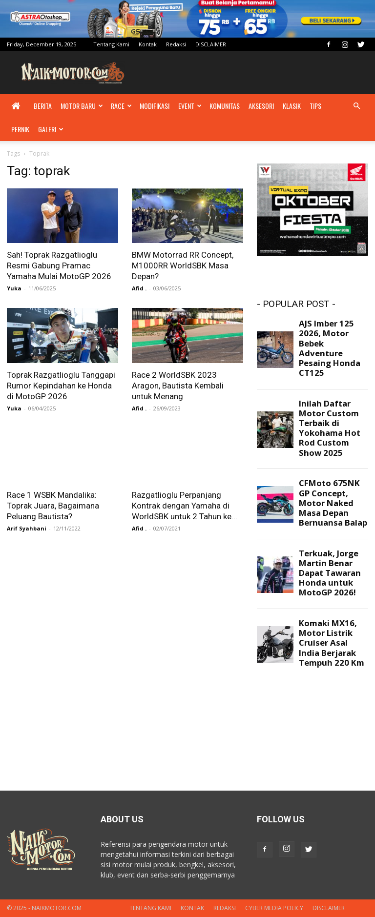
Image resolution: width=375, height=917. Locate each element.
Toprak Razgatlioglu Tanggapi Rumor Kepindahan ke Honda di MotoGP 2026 (61, 385)
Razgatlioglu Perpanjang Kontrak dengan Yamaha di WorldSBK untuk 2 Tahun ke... (184, 505)
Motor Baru (82, 106)
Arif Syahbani (26, 528)
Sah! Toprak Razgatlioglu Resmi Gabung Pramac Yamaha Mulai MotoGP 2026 (59, 265)
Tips (315, 106)
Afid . (139, 288)
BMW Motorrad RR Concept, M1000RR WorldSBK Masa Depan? (182, 265)
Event (190, 106)
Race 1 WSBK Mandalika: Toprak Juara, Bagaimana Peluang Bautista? (53, 505)
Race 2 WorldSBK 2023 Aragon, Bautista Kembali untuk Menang (178, 385)
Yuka (14, 288)
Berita (43, 106)
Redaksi (176, 44)
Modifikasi (154, 106)
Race (121, 106)
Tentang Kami (111, 44)
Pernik (20, 129)
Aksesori (261, 106)
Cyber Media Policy (274, 908)
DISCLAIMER (210, 44)
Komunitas (224, 106)
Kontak (148, 44)
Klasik (292, 106)
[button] (356, 106)
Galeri (50, 129)
